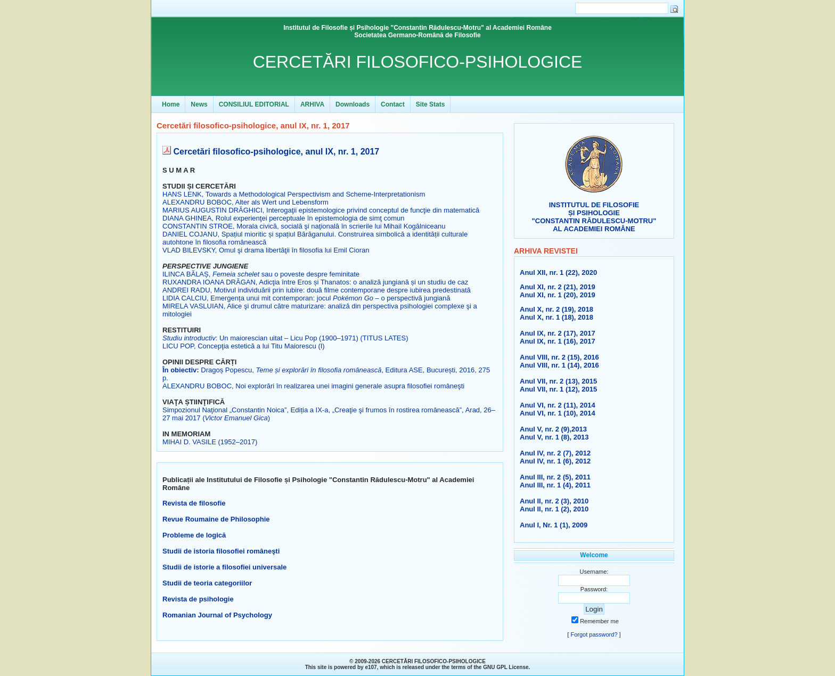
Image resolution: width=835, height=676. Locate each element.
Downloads (352, 104)
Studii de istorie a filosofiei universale (224, 567)
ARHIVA (312, 104)
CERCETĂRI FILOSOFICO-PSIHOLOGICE (418, 61)
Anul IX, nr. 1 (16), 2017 (557, 341)
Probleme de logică (194, 535)
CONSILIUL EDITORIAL (254, 104)
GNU (489, 667)
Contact (393, 104)
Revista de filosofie (193, 503)
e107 (370, 667)
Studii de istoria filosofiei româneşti (221, 551)
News (199, 104)
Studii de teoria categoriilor (207, 583)
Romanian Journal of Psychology (217, 615)
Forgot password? (593, 634)
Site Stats (430, 104)
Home (170, 104)
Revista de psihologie (198, 599)
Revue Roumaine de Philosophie (216, 519)
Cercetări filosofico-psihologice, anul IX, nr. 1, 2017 (276, 151)
